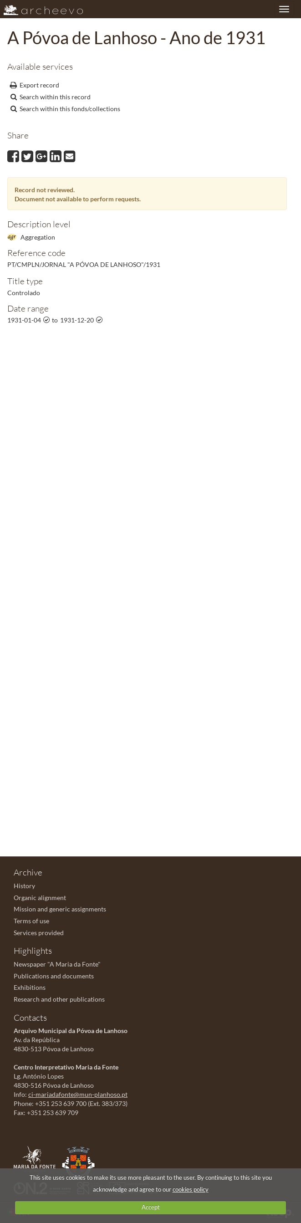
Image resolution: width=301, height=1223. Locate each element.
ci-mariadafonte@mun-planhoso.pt (78, 1094)
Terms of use (31, 921)
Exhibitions (30, 987)
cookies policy (191, 1189)
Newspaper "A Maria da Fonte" (57, 964)
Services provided (39, 932)
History (24, 886)
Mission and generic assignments (60, 909)
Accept (151, 1207)
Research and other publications (59, 999)
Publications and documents (54, 976)
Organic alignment (40, 897)
